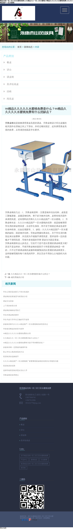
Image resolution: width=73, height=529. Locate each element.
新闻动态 (28, 47)
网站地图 (3, 528)
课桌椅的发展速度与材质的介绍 (15, 296)
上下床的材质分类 (10, 306)
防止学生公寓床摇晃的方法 (13, 352)
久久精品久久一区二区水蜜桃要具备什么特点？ (30, 274)
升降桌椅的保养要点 (11, 375)
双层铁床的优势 (9, 366)
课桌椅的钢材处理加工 (11, 310)
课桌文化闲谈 (8, 301)
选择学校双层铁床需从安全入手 (15, 370)
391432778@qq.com (33, 403)
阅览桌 (10, 98)
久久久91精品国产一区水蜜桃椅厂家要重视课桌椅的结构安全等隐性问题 (30, 361)
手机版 (34, 520)
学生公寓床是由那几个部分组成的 (16, 292)
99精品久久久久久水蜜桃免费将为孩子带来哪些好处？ (24, 343)
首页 (19, 47)
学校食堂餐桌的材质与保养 (13, 329)
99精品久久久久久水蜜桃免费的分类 (17, 333)
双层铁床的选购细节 (11, 357)
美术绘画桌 (13, 84)
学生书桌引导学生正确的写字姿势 (16, 320)
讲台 (9, 69)
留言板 (23, 468)
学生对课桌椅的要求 (11, 315)
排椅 (9, 91)
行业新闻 (44, 460)
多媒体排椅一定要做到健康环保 (15, 347)
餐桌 (9, 62)
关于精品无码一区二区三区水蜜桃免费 (34, 456)
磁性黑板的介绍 (17, 277)
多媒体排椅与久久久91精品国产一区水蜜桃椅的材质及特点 (25, 324)
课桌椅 (10, 77)
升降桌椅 (9, 123)
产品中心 (24, 460)
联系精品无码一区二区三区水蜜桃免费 (34, 464)
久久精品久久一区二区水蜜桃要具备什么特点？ (21, 338)
